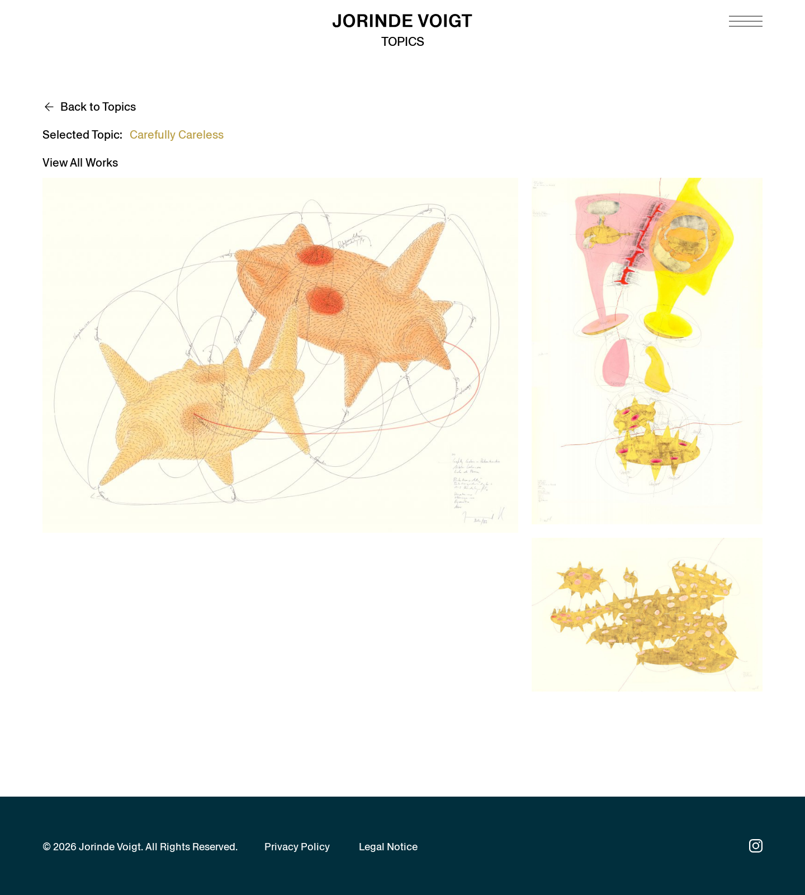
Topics (402, 41)
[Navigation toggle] (746, 21)
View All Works (80, 163)
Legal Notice (388, 847)
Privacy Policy (297, 847)
